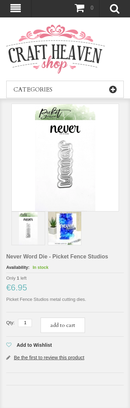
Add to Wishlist (34, 345)
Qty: (10, 322)
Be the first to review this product (49, 357)
